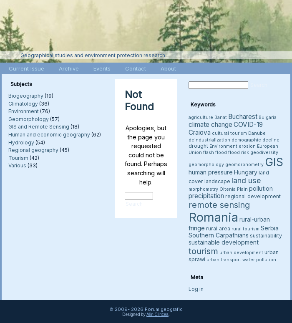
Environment (23, 111)
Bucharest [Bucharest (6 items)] (242, 117)
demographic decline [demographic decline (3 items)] (255, 140)
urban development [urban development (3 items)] (241, 252)
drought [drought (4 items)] (198, 146)
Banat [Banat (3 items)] (220, 117)
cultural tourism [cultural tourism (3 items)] (229, 133)
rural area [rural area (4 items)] (218, 228)
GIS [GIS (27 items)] (274, 162)
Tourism (18, 158)
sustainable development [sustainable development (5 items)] (224, 242)
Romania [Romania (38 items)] (213, 217)
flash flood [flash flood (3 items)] (215, 152)
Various (17, 165)
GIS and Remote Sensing (38, 127)
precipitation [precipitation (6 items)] (206, 196)
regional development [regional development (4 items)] (253, 196)
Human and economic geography (49, 134)
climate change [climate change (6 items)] (210, 125)
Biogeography (25, 96)
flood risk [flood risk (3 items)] (238, 152)
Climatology (23, 104)
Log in (196, 289)
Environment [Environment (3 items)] (223, 146)
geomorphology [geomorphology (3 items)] (206, 164)
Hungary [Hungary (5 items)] (245, 172)
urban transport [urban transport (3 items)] (223, 259)
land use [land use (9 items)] (246, 180)
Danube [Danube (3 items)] (257, 133)
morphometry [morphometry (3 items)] (203, 189)
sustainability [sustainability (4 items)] (266, 235)
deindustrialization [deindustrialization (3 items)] (209, 140)
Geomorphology (28, 119)
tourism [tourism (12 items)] (203, 251)
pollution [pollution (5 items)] (261, 188)
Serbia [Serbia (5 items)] (270, 228)
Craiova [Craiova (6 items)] (200, 132)
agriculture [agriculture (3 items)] (201, 117)
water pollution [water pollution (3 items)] (259, 259)
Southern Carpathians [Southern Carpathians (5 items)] (219, 235)
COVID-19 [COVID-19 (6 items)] (248, 125)
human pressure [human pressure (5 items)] (211, 172)
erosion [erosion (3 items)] (247, 146)
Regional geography (33, 150)
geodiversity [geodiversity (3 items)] (264, 152)
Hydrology (21, 142)
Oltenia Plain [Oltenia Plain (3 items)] (233, 189)
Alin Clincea (157, 314)
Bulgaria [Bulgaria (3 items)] (268, 117)
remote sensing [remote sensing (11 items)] (219, 205)
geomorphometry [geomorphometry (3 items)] (244, 164)
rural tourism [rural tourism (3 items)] (245, 229)
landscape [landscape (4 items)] (217, 181)
